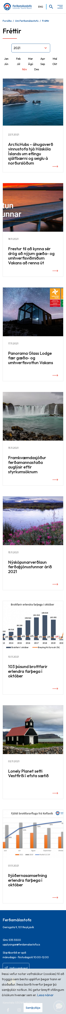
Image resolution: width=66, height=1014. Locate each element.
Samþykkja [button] (33, 1007)
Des (36, 69)
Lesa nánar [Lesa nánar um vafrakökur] (45, 995)
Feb (18, 58)
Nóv (24, 69)
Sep (42, 64)
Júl (18, 64)
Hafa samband (18, 968)
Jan (6, 58)
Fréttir (45, 20)
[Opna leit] (50, 6)
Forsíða (7, 20)
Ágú (30, 64)
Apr (42, 58)
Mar (30, 58)
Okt (54, 64)
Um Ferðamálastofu (27, 20)
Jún (6, 64)
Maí (55, 58)
